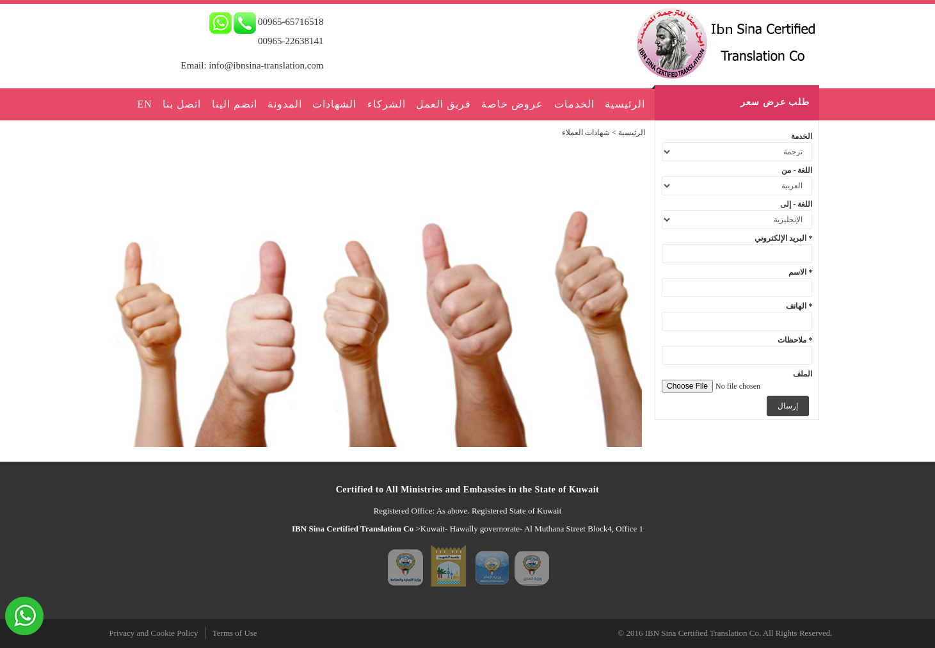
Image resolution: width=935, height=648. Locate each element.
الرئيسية (631, 132)
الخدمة (801, 136)
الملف (802, 373)
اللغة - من (796, 170)
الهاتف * (799, 306)
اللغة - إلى (796, 204)
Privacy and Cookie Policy (153, 633)
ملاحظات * (795, 340)
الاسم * (800, 272)
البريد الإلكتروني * (783, 238)
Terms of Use (234, 633)
